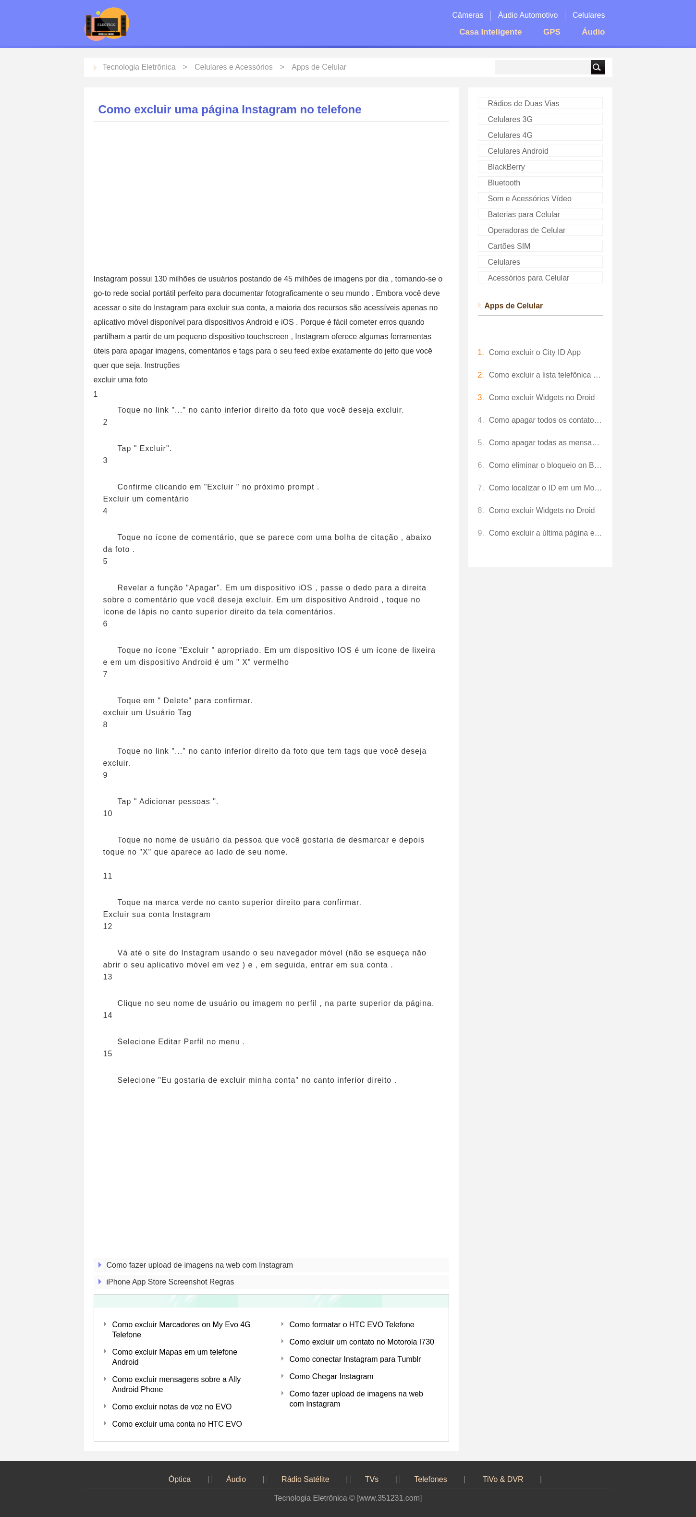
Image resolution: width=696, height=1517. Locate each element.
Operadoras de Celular (527, 230)
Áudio (593, 32)
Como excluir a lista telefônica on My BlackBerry (546, 375)
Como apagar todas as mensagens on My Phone (546, 443)
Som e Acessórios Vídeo (530, 199)
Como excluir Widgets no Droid (542, 397)
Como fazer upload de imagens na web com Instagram (200, 1265)
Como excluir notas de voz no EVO (172, 1407)
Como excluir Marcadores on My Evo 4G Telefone (181, 1330)
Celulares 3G (510, 119)
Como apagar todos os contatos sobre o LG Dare (546, 420)
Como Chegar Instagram (332, 1376)
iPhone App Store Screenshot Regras (170, 1282)
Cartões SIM (509, 246)
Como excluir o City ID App (535, 352)
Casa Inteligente (490, 32)
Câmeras (468, 15)
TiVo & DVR (503, 1479)
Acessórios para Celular (529, 278)
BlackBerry (506, 167)
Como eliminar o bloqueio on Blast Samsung (546, 465)
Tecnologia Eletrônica (139, 67)
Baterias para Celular (524, 214)
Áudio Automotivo (528, 15)
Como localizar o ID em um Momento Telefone (546, 488)
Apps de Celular (319, 67)
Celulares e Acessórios (234, 67)
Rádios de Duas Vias (524, 103)
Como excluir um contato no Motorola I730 (362, 1342)
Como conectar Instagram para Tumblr (355, 1359)
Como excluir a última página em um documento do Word (546, 533)
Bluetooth (504, 183)
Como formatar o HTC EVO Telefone (352, 1325)
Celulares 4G (510, 135)
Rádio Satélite (305, 1479)
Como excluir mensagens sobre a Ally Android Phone (176, 1384)
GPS (552, 32)
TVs (372, 1479)
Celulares (589, 15)
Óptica (180, 1479)
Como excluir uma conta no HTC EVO (177, 1424)
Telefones (430, 1479)
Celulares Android (518, 151)
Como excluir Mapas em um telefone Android (175, 1357)
